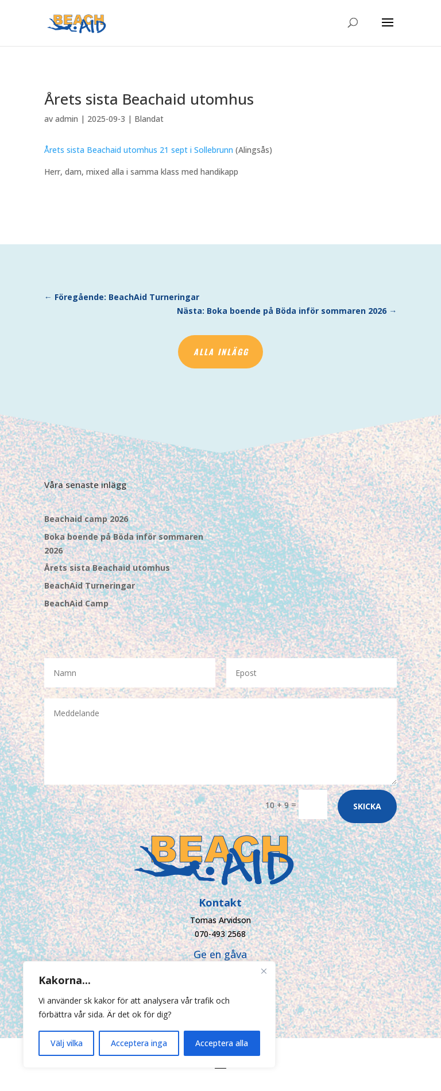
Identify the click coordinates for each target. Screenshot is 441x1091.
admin (66, 118)
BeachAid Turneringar (89, 585)
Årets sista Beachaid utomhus (107, 567)
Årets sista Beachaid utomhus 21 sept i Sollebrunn (138, 149)
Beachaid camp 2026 (86, 518)
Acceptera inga (139, 1043)
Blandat (149, 118)
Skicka (367, 806)
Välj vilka (67, 1043)
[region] (149, 1014)
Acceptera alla (221, 1043)
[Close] (263, 971)
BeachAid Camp (76, 603)
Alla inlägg (221, 351)
